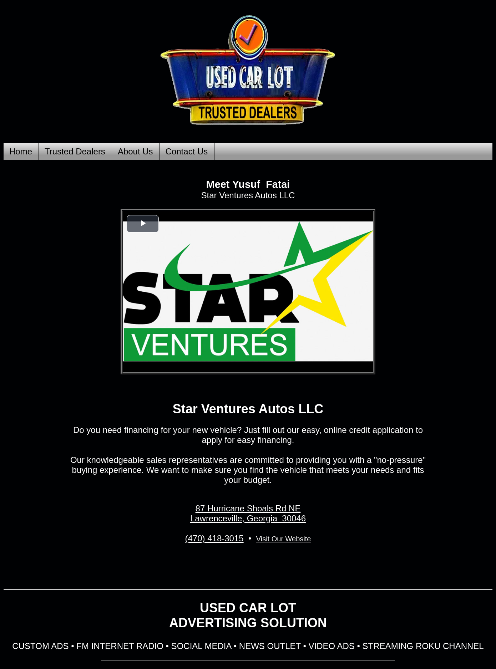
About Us (135, 151)
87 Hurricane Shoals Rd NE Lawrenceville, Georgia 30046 (248, 513)
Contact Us (187, 151)
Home (20, 151)
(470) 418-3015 (214, 538)
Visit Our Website (283, 539)
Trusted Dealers (75, 151)
